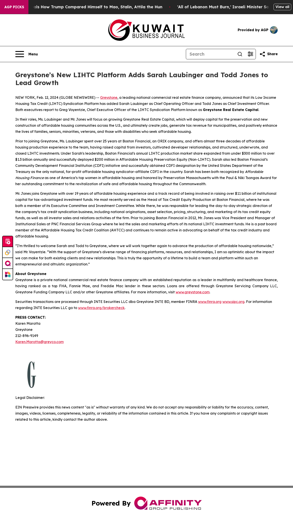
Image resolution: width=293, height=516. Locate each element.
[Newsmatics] (8, 274)
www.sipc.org (233, 301)
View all (282, 7)
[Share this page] (268, 54)
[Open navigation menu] (26, 54)
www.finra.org (209, 301)
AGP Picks (14, 7)
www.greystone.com (192, 292)
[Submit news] (8, 241)
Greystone (108, 97)
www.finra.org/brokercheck (101, 308)
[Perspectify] (8, 252)
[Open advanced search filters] (250, 54)
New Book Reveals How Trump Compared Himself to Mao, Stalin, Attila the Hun (87, 6)
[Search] (210, 54)
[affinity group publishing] (8, 263)
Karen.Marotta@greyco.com (39, 342)
